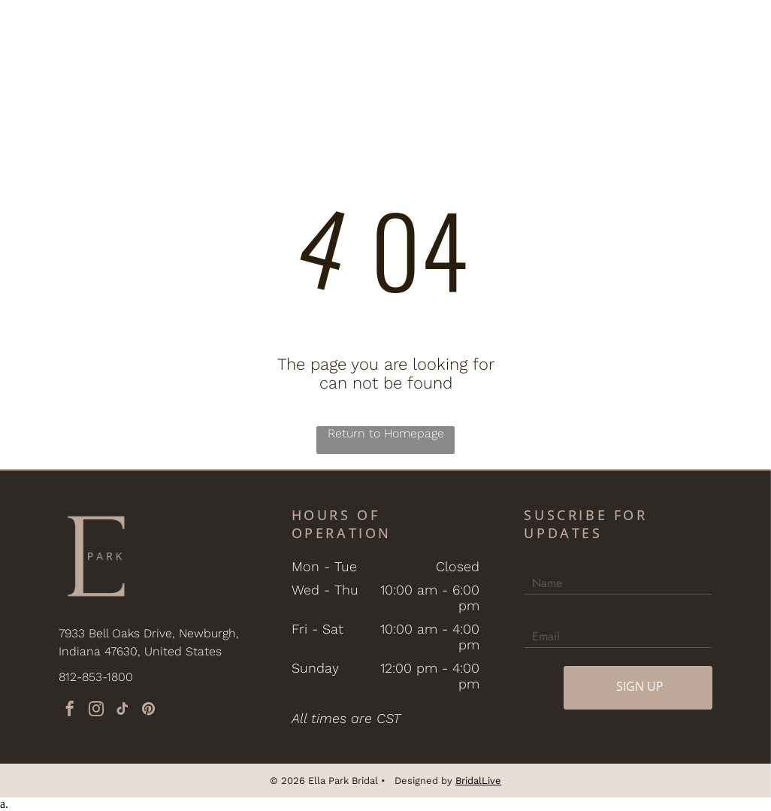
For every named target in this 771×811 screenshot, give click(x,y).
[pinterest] (149, 711)
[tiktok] (122, 711)
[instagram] (96, 711)
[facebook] (70, 711)
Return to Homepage (386, 433)
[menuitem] (174, 32)
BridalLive (478, 780)
